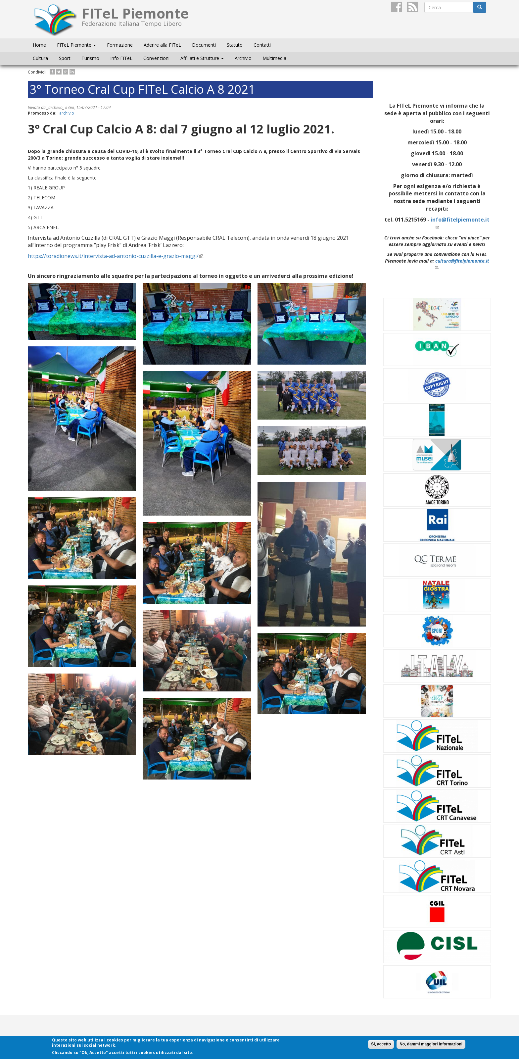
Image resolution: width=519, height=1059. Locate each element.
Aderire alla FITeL (162, 45)
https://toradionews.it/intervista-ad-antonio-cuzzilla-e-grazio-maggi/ (115, 256)
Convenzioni (156, 58)
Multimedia (274, 58)
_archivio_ (67, 113)
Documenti (204, 45)
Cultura (40, 58)
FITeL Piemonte (76, 45)
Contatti (262, 45)
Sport (65, 58)
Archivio (243, 58)
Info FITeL (121, 58)
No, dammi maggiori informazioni (431, 1044)
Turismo (90, 58)
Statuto (235, 45)
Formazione (120, 45)
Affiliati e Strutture (202, 58)
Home (39, 45)
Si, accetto (381, 1044)
